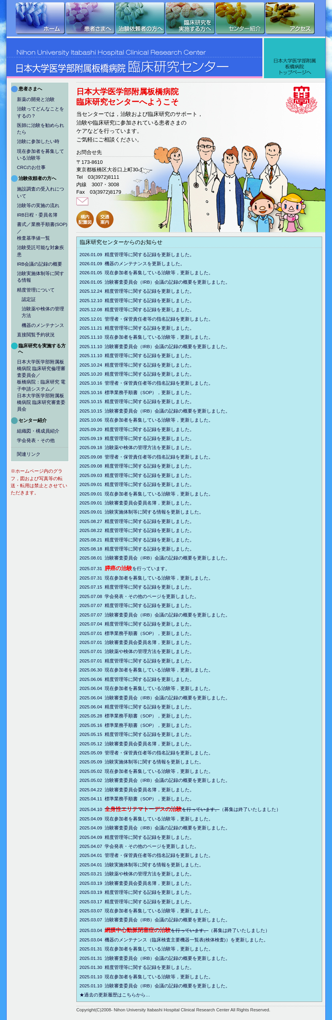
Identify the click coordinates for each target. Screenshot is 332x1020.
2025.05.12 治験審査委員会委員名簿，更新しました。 (152, 743)
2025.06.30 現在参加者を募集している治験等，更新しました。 (161, 670)
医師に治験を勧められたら (40, 128)
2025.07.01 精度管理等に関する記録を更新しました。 (152, 661)
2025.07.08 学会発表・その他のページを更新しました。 (154, 596)
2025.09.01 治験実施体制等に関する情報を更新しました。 (157, 512)
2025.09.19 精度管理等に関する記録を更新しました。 (152, 438)
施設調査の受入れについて (40, 192)
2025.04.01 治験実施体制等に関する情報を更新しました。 (157, 864)
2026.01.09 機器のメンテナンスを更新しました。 (147, 263)
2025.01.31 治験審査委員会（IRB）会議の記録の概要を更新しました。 (170, 958)
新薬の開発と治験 (36, 99)
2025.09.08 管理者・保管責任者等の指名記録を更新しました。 (161, 457)
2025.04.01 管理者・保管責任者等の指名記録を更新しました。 (161, 855)
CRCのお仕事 (31, 167)
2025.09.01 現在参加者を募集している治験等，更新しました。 (161, 494)
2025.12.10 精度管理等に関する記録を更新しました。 (152, 300)
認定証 (29, 299)
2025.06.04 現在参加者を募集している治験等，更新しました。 (161, 688)
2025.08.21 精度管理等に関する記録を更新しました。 (152, 540)
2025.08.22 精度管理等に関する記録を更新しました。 (152, 530)
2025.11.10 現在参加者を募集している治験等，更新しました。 (161, 337)
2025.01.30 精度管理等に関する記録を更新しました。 (152, 967)
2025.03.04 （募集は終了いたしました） (190, 930)
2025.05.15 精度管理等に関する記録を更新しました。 (152, 734)
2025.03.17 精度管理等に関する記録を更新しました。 (152, 901)
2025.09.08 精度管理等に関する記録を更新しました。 (152, 466)
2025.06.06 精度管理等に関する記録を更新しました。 (152, 679)
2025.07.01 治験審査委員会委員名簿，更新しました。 (152, 642)
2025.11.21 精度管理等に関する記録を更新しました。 (152, 328)
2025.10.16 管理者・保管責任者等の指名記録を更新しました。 (161, 383)
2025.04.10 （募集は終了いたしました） (195, 809)
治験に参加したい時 (38, 141)
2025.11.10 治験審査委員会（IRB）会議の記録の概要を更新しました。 (170, 346)
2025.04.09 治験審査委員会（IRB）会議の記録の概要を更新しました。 (170, 828)
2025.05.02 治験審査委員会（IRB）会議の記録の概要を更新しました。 (170, 780)
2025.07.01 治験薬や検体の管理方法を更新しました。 (152, 651)
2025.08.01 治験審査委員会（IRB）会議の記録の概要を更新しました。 (170, 558)
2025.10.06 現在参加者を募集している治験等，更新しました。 (161, 420)
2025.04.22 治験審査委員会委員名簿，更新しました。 (152, 789)
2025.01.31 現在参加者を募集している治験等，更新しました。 (161, 949)
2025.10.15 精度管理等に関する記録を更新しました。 (152, 401)
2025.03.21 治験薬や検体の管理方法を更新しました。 (152, 873)
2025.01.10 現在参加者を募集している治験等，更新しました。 (161, 976)
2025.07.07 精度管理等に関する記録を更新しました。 (152, 605)
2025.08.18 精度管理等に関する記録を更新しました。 (152, 549)
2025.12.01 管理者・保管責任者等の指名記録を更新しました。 (161, 319)
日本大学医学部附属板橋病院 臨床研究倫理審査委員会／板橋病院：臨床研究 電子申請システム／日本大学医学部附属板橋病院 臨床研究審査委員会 (41, 386)
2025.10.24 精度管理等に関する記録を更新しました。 (152, 365)
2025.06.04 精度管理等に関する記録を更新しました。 (152, 706)
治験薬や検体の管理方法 (43, 312)
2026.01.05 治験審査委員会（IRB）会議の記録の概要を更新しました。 (170, 282)
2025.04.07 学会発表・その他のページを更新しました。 (154, 846)
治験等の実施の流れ (38, 205)
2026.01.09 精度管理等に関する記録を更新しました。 (152, 254)
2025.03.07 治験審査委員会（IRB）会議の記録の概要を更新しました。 (170, 919)
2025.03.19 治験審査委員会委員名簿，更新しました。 (152, 883)
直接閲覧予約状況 (36, 334)
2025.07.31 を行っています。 (140, 568)
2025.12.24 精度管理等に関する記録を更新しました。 (152, 291)
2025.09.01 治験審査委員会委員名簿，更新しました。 (152, 503)
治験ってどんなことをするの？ (40, 112)
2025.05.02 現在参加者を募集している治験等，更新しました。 (161, 771)
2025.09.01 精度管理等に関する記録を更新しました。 (152, 484)
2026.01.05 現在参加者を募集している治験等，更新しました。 (161, 272)
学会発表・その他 (36, 440)
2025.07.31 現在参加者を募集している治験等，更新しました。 (161, 578)
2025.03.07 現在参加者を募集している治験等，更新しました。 (161, 910)
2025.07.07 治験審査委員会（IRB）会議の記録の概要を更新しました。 (170, 615)
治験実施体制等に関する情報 (40, 277)
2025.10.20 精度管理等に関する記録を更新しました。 (152, 374)
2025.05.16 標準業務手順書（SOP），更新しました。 (152, 725)
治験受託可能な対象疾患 (40, 251)
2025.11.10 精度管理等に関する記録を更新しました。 (152, 355)
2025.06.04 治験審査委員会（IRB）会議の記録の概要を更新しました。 (170, 697)
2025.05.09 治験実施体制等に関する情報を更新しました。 (157, 761)
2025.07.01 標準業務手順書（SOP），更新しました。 (152, 633)
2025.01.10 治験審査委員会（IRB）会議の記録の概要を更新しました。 (170, 985)
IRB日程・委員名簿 (37, 215)
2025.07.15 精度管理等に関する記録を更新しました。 (152, 587)
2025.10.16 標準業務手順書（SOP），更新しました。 (152, 392)
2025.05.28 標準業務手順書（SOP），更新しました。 (152, 716)
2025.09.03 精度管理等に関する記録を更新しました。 (152, 475)
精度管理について (36, 290)
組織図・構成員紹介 (38, 431)
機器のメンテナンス (43, 325)
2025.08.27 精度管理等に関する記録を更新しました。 (152, 521)
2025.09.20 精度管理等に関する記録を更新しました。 (152, 429)
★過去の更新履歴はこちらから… (130, 994)
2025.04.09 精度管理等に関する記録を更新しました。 (152, 837)
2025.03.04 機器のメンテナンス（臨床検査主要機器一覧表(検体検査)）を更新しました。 (189, 939)
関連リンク (29, 454)
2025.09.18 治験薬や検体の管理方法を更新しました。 (152, 447)
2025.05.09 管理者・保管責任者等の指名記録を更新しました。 (161, 752)
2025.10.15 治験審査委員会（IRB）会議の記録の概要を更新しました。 (170, 411)
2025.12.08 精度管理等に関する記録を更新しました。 (152, 309)
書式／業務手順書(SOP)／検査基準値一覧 (42, 231)
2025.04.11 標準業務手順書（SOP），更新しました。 (152, 798)
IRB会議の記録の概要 (39, 264)
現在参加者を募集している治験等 (40, 154)
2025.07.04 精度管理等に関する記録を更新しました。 (152, 624)
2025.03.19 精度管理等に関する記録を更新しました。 (152, 892)
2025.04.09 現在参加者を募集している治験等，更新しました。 (161, 818)
